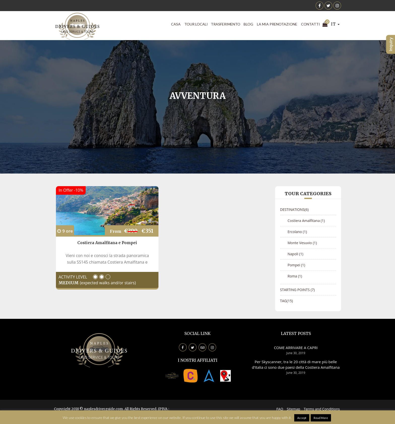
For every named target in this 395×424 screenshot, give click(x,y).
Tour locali (196, 24)
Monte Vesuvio (302, 242)
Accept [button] (301, 417)
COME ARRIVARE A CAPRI (296, 347)
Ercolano (297, 231)
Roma (295, 276)
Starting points (297, 289)
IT (335, 24)
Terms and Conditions (322, 409)
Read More (321, 417)
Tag (286, 300)
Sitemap (293, 409)
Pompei (296, 265)
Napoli (295, 253)
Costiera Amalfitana (306, 220)
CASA (176, 24)
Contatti (310, 24)
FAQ (279, 409)
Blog (248, 24)
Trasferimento (225, 24)
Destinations (294, 209)
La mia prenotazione (277, 24)
